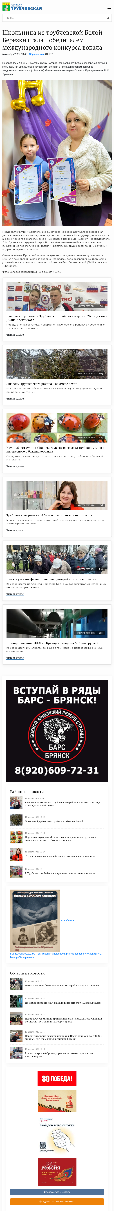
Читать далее (15, 334)
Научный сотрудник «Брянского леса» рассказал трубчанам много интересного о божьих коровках (55, 449)
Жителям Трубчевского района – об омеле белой (41, 384)
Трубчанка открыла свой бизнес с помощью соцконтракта (49, 515)
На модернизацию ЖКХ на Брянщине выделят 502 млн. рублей (52, 643)
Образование (36, 54)
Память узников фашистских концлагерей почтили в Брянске (51, 579)
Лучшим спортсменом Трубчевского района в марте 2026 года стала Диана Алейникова (56, 318)
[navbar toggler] (109, 7)
